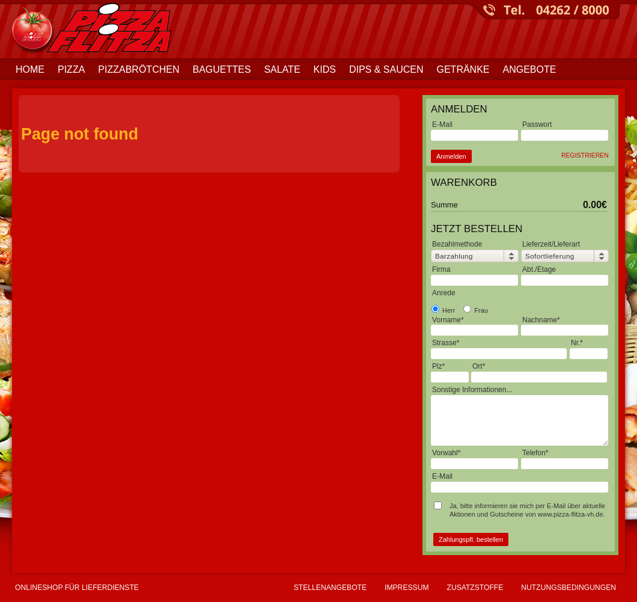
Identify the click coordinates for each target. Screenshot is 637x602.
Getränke (462, 69)
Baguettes (221, 69)
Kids (325, 69)
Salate (282, 69)
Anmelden (451, 156)
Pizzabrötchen (138, 69)
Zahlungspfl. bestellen (471, 539)
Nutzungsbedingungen (568, 587)
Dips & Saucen (386, 69)
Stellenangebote (330, 587)
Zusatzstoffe (475, 587)
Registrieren (585, 155)
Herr (443, 310)
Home (30, 69)
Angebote (529, 69)
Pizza (71, 69)
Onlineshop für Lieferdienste (77, 587)
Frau (475, 310)
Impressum (406, 587)
